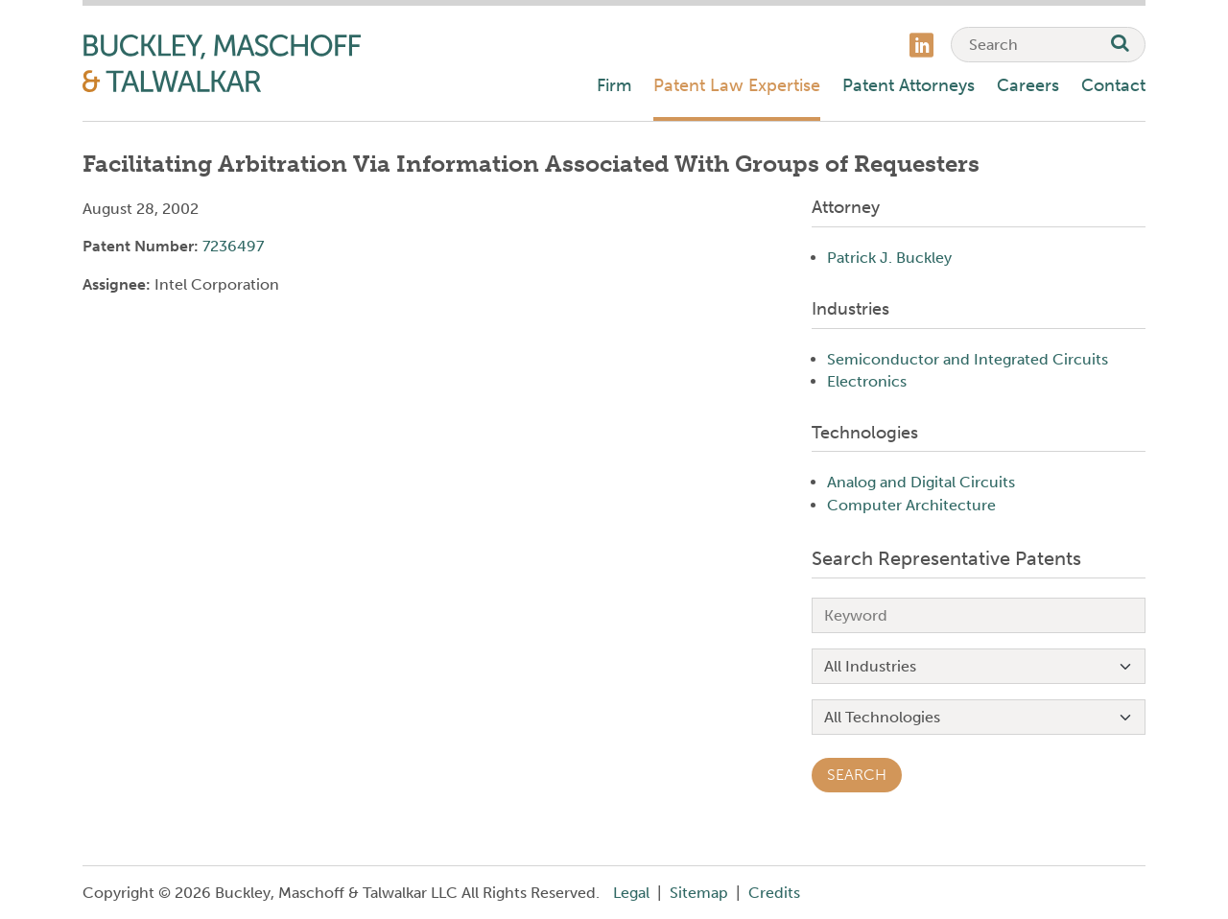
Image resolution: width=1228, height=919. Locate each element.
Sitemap (699, 893)
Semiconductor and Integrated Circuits (967, 359)
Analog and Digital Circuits (921, 482)
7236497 (233, 246)
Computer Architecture (911, 505)
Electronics (867, 381)
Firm (614, 85)
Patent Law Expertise (736, 85)
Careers (1028, 85)
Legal (631, 893)
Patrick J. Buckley (889, 257)
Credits (774, 893)
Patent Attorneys (908, 85)
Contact (1113, 85)
